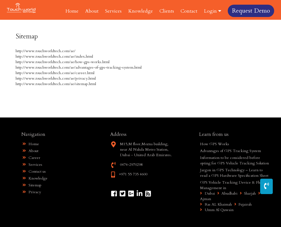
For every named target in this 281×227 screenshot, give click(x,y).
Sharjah (247, 193)
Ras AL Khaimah (216, 204)
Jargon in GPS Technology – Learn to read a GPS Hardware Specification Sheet (234, 172)
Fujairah (242, 204)
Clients (166, 11)
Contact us (34, 171)
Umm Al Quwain (217, 209)
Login (212, 11)
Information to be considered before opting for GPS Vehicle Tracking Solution (234, 160)
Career (31, 157)
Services (113, 11)
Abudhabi (226, 193)
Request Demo (251, 11)
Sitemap (32, 185)
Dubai (207, 193)
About (92, 11)
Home (72, 11)
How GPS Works (214, 144)
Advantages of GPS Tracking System (230, 150)
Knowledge (140, 11)
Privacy (32, 192)
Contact (189, 11)
